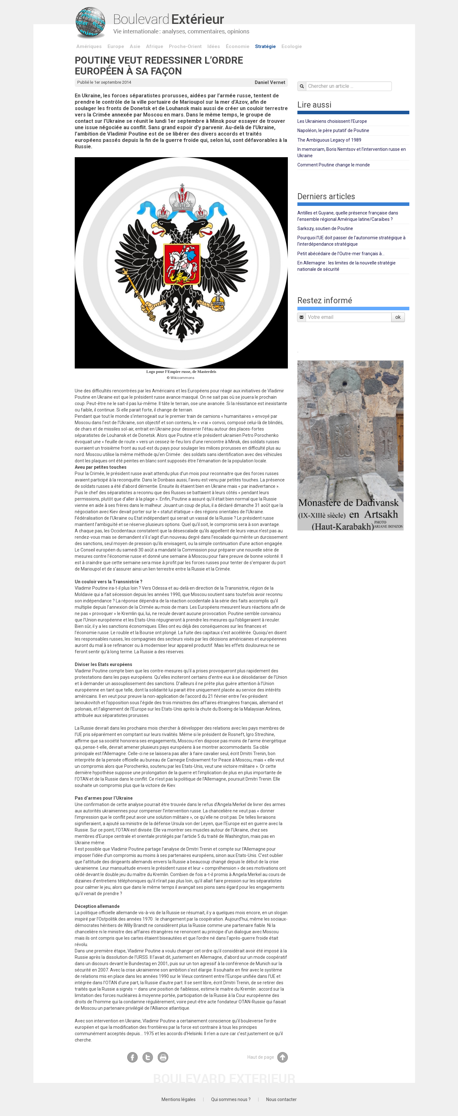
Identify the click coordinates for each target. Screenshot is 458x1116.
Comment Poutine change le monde (333, 164)
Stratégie (265, 46)
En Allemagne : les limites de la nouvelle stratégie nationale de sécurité (346, 266)
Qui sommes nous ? (231, 1099)
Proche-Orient (185, 46)
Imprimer (163, 1057)
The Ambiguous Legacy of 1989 (329, 140)
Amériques (89, 46)
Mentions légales (179, 1099)
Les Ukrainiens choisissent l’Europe (332, 121)
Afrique (154, 46)
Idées (213, 46)
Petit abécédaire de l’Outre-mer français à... (341, 253)
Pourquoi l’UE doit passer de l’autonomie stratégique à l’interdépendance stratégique (351, 241)
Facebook (132, 1057)
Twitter (147, 1057)
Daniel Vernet (270, 82)
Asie (135, 46)
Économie (237, 46)
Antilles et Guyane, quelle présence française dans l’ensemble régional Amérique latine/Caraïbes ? (347, 216)
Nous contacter (281, 1099)
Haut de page (267, 1057)
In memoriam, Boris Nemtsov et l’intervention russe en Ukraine (351, 152)
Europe (116, 46)
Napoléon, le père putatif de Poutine (333, 130)
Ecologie (291, 46)
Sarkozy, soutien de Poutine (325, 228)
